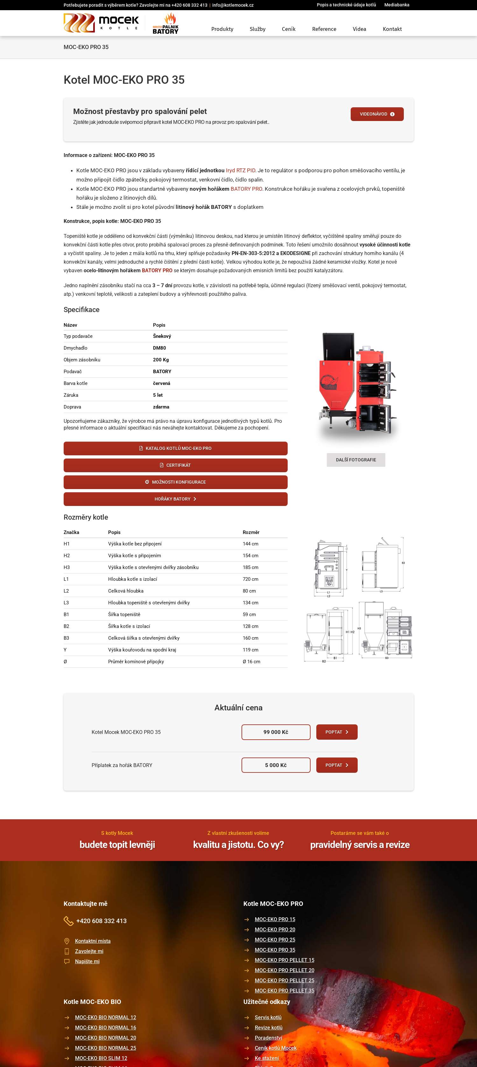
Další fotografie (356, 459)
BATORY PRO (246, 189)
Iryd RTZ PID (240, 170)
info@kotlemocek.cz (233, 5)
